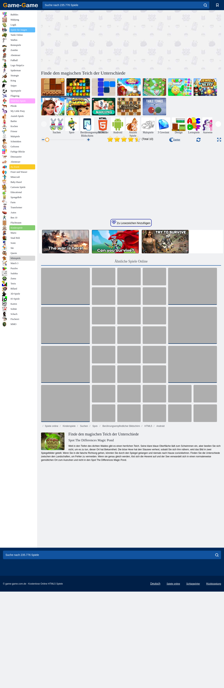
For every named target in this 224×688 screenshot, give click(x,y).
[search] (205, 5)
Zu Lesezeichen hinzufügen (131, 300)
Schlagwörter (193, 661)
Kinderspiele (68, 504)
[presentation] (44, 124)
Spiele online (51, 504)
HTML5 (148, 504)
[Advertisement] (86, 39)
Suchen (83, 504)
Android (160, 504)
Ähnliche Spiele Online (131, 339)
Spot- (95, 504)
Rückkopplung (213, 661)
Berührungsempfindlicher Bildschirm (121, 504)
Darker (174, 140)
